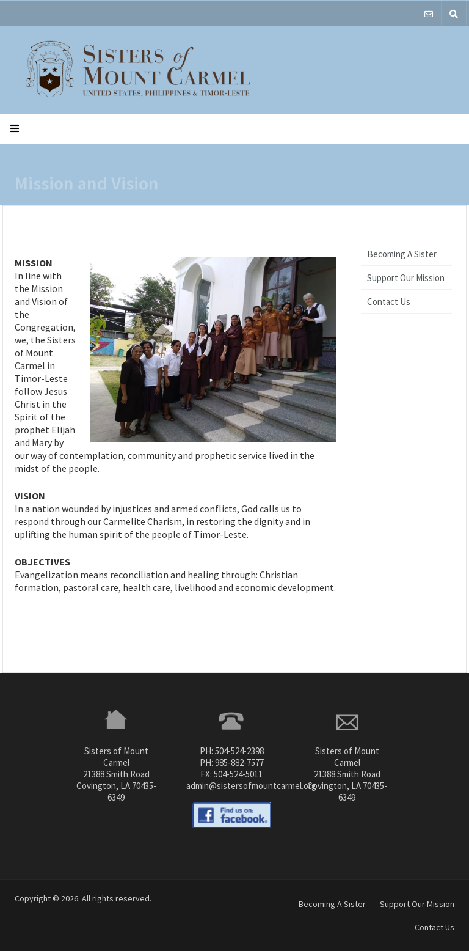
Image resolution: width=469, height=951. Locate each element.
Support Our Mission (406, 278)
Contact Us (388, 301)
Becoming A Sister (402, 254)
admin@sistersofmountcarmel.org (251, 785)
